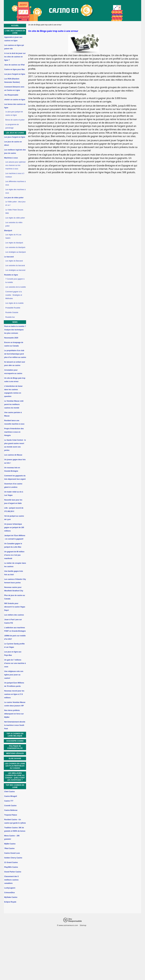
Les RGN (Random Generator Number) (12, 80)
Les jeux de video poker (14, 198)
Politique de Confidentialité (15, 747)
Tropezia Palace (10, 815)
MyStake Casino (10, 897)
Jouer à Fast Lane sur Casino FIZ (13, 621)
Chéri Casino (9, 792)
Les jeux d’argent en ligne (14, 74)
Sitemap (83, 925)
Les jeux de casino (15, 133)
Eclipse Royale (10, 902)
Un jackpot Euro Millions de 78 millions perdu (14, 684)
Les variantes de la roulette (15, 287)
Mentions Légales (15, 753)
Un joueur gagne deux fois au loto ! (15, 461)
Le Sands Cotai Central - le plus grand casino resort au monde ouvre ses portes (15, 445)
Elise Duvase (15, 758)
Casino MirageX (10, 796)
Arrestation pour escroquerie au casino (13, 371)
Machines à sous (11, 158)
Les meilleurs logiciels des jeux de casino (15, 151)
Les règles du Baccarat (14, 261)
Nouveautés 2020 (11, 338)
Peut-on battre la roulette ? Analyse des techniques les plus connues (15, 329)
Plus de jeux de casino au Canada (14, 597)
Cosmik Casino (10, 806)
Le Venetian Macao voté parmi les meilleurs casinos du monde (13, 404)
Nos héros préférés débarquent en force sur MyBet (14, 713)
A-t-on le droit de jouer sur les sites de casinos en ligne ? (15, 56)
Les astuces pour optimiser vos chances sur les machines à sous (15, 165)
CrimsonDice (9, 893)
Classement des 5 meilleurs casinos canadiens (11, 879)
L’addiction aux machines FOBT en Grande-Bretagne (15, 629)
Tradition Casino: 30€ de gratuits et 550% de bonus (14, 829)
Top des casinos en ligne (15, 786)
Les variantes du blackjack (15, 247)
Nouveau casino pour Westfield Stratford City (13, 589)
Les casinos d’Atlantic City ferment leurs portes (15, 581)
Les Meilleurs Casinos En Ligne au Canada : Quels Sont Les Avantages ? (15, 776)
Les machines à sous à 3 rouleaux (14, 175)
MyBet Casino (9, 844)
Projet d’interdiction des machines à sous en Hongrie (14, 432)
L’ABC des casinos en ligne (15, 32)
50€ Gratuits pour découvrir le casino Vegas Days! (14, 606)
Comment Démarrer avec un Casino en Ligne (14, 88)
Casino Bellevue (10, 810)
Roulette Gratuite (11, 312)
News (15, 322)
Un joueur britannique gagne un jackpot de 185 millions (14, 527)
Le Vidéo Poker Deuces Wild (14, 211)
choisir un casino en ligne (14, 100)
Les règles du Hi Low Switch (13, 236)
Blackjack (8, 231)
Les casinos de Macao (13, 455)
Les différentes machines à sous (15, 183)
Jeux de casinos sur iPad (14, 65)
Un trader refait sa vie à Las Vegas (13, 493)
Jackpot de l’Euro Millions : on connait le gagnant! (14, 537)
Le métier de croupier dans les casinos (15, 565)
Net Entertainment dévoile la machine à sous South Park (14, 725)
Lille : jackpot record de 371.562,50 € (13, 509)
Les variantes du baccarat (15, 266)
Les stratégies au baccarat (15, 270)
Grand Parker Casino (12, 872)
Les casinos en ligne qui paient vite (14, 47)
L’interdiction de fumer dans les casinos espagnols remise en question (13, 391)
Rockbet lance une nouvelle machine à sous (14, 422)
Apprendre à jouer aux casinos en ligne (13, 39)
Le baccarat (9, 257)
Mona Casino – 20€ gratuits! (12, 837)
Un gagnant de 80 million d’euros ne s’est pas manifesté (14, 555)
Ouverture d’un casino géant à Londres (13, 485)
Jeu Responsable (11, 95)
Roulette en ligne (11, 275)
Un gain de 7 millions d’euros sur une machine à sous (15, 663)
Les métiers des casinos (14, 615)
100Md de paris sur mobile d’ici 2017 (15, 637)
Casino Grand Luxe (12, 853)
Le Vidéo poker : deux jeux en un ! (15, 203)
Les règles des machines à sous (15, 191)
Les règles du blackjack (14, 243)
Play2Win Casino (11, 867)
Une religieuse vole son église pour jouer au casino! (13, 674)
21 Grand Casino (11, 862)
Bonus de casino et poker (14, 120)
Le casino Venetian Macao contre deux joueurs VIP (14, 704)
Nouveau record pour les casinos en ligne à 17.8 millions (14, 694)
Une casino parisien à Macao (13, 414)
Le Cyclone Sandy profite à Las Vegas (14, 645)
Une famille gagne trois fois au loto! (13, 573)
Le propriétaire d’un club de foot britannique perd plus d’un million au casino (15, 354)
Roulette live (10, 317)
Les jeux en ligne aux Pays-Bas (12, 653)
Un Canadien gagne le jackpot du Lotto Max (13, 545)
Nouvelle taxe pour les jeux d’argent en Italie (13, 501)
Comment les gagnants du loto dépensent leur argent (15, 477)
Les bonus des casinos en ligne (14, 106)
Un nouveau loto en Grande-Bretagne (12, 469)
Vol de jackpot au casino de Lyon (14, 517)
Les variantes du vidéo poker (13, 224)
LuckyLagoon (9, 888)
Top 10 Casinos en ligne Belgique (15, 735)
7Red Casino (9, 848)
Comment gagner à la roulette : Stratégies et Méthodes (13, 295)
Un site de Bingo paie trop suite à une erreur (14, 379)
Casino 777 (8, 801)
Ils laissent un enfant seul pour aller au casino (14, 363)
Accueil (15, 26)
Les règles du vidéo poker (15, 218)
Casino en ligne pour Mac (14, 69)
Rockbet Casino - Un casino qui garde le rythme (15, 821)
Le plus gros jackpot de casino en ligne (14, 113)
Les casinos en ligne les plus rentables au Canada (15, 766)
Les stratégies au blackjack (15, 252)
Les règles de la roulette (14, 303)
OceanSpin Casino (15, 741)
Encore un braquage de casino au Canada (13, 344)
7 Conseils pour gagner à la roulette (14, 280)
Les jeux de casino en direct (13, 143)
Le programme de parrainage (12, 126)
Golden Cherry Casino (13, 858)
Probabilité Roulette (12, 308)
